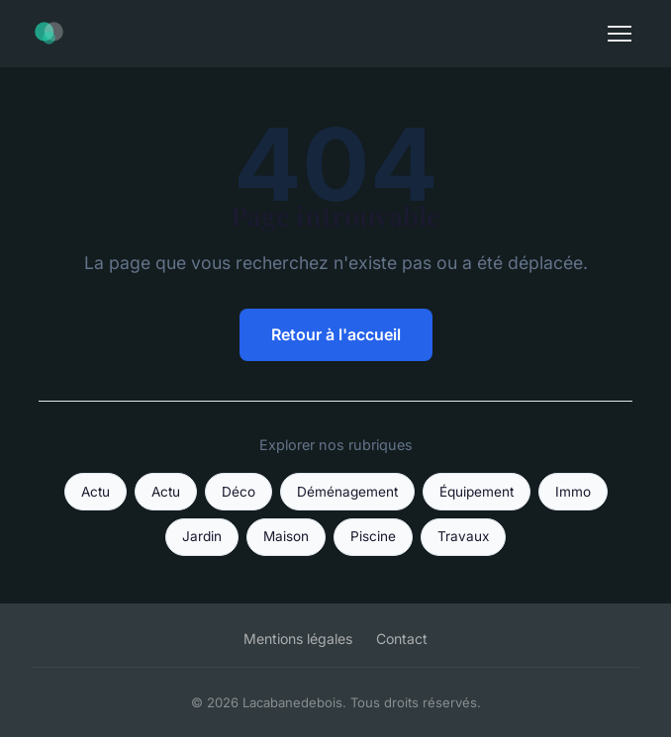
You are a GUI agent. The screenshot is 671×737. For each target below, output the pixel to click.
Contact (402, 638)
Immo (573, 492)
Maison (286, 536)
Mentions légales (297, 638)
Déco (238, 492)
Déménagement (347, 492)
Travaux (463, 536)
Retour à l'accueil (336, 334)
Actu (95, 492)
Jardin (202, 536)
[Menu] (619, 33)
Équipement (476, 492)
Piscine (373, 536)
